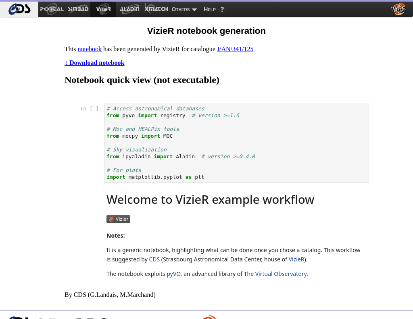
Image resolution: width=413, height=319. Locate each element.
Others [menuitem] (181, 9)
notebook (89, 49)
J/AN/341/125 (235, 49)
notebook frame (221, 189)
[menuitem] (19, 9)
